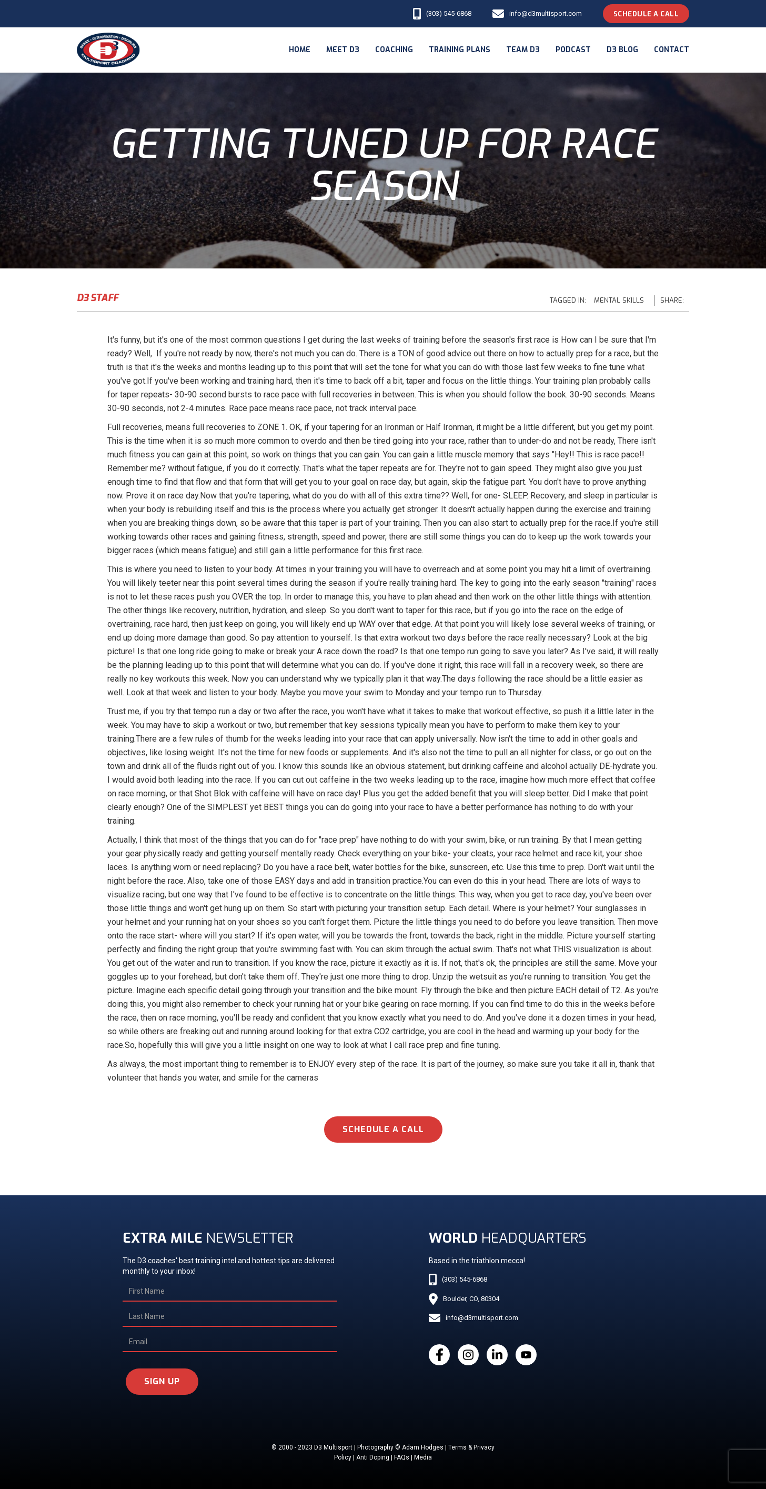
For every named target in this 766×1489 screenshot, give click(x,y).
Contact (671, 50)
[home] (108, 50)
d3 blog (622, 50)
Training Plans (459, 50)
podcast (573, 50)
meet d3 (342, 50)
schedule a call (383, 1129)
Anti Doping (372, 1457)
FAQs (401, 1457)
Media (423, 1457)
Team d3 (523, 50)
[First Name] (230, 1292)
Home (299, 50)
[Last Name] (230, 1317)
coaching (394, 50)
